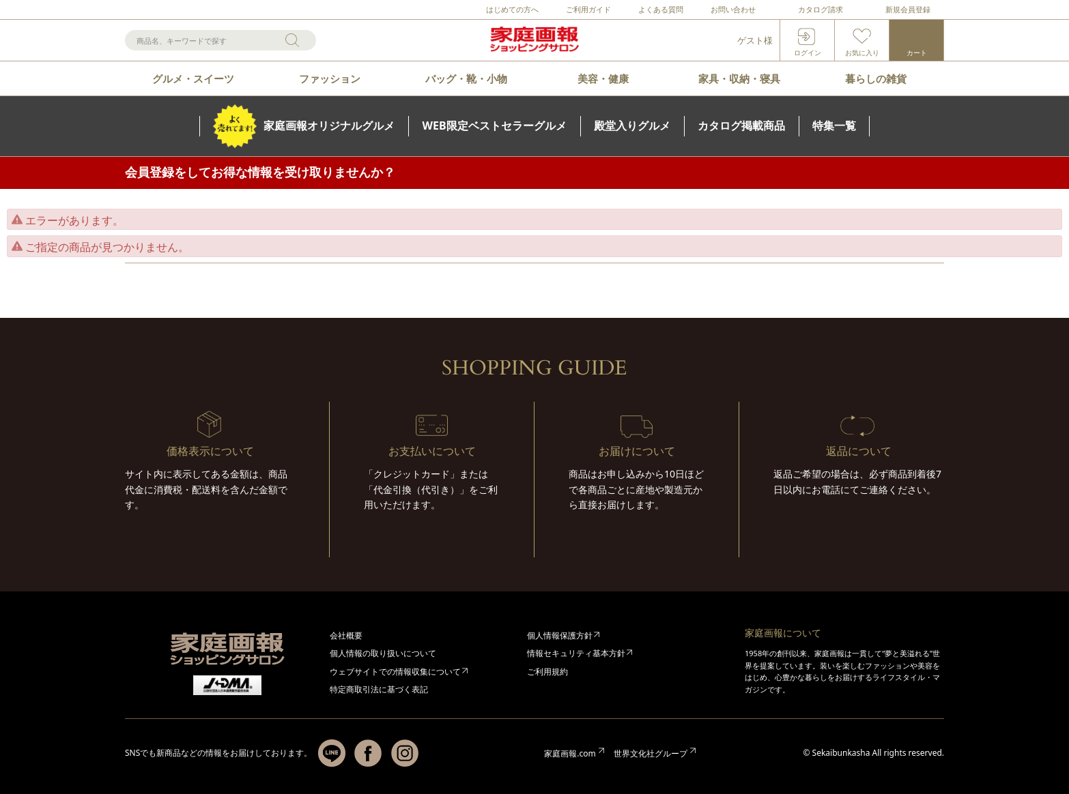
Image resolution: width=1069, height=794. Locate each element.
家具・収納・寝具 (739, 78)
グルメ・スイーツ (193, 78)
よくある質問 (660, 9)
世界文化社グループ (650, 753)
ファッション (329, 78)
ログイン (807, 52)
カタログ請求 (820, 9)
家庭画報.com (569, 753)
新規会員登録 (907, 9)
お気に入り (862, 52)
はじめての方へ (512, 9)
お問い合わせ (733, 9)
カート (917, 52)
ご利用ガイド (588, 9)
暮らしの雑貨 (876, 78)
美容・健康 (603, 78)
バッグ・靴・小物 (466, 78)
